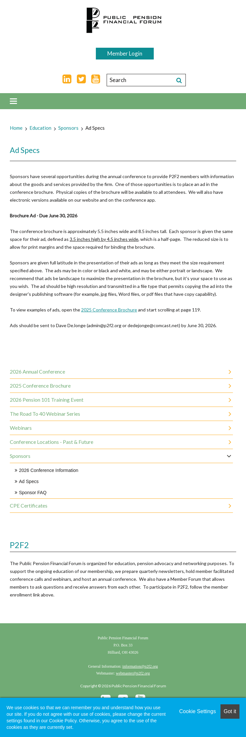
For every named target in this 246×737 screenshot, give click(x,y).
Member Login (124, 53)
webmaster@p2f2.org (133, 673)
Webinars (21, 428)
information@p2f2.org (140, 666)
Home (16, 128)
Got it (230, 711)
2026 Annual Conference (37, 371)
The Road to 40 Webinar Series (45, 413)
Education (40, 128)
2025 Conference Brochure (109, 309)
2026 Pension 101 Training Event (46, 399)
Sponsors (68, 128)
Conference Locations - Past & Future (51, 442)
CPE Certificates (28, 505)
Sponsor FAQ (32, 492)
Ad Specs (95, 128)
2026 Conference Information (48, 470)
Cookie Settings (197, 711)
